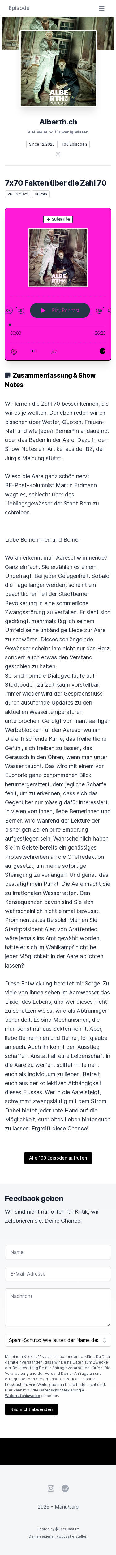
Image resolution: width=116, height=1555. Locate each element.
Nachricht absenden (31, 1409)
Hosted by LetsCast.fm (58, 1529)
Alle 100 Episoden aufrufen (58, 1157)
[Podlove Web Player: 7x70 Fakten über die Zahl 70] (58, 284)
